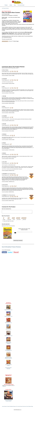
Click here (4, 386)
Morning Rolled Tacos (8, 323)
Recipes (6, 5)
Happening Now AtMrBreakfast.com (8, 376)
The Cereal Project (21, 5)
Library (11, 5)
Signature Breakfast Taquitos (8, 365)
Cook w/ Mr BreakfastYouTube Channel (8, 401)
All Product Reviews (5, 8)
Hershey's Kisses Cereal (8, 336)
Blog (15, 5)
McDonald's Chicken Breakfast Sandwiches (8, 358)
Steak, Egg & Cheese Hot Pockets (8, 351)
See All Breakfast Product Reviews (11, 247)
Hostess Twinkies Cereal (8, 316)
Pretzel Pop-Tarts (8, 329)
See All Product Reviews (8, 369)
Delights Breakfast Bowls (8, 310)
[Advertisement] (18, 54)
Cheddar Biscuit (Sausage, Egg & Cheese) (8, 343)
